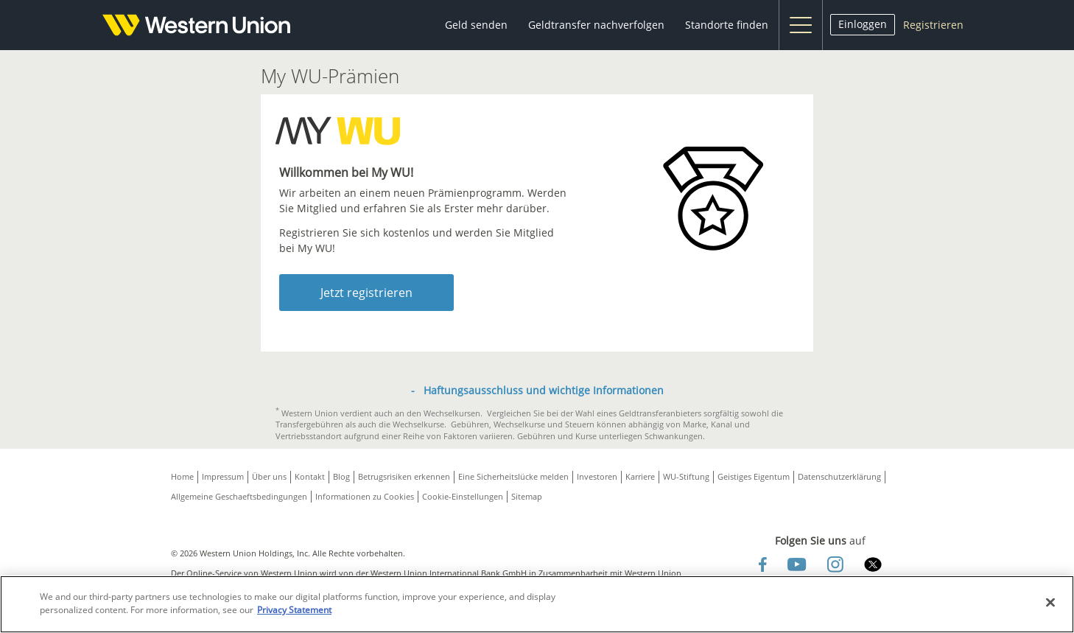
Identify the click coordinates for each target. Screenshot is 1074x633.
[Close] (1050, 603)
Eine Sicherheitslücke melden (513, 476)
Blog (341, 476)
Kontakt (310, 476)
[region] (537, 604)
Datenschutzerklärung (839, 476)
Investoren (597, 476)
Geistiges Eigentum (753, 476)
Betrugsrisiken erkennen (404, 476)
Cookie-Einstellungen (462, 496)
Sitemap (526, 496)
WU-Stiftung (686, 476)
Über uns (269, 476)
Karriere (640, 476)
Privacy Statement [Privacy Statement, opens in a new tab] (294, 610)
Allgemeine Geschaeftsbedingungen (239, 496)
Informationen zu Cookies (364, 496)
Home (182, 476)
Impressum (223, 476)
